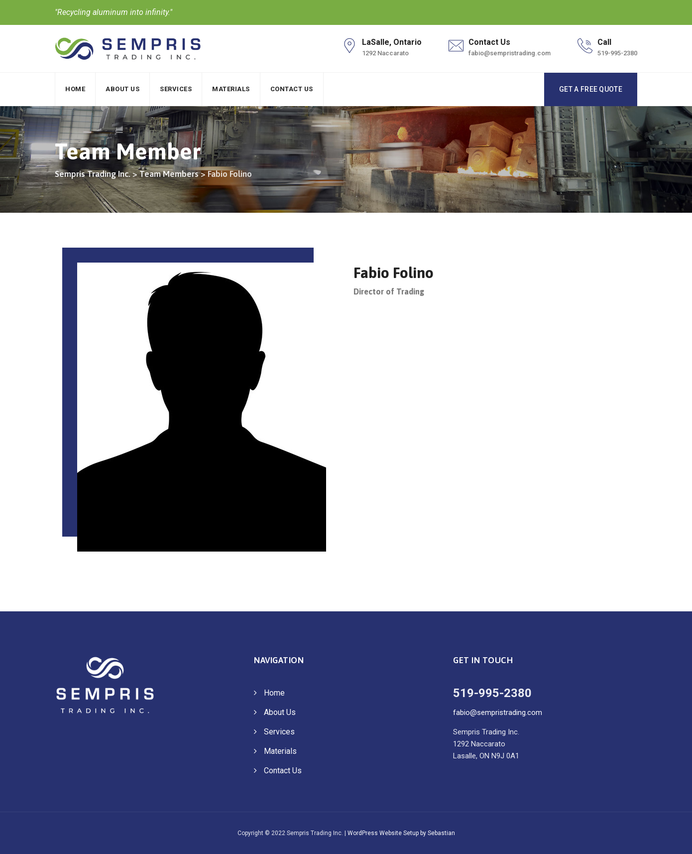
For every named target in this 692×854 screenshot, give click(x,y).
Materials (231, 89)
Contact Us (291, 89)
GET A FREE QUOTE (590, 89)
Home (75, 89)
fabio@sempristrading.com (497, 712)
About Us (122, 89)
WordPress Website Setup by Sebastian (401, 833)
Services (176, 89)
